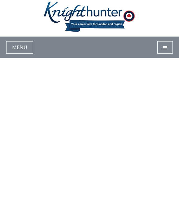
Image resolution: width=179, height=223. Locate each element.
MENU (19, 47)
